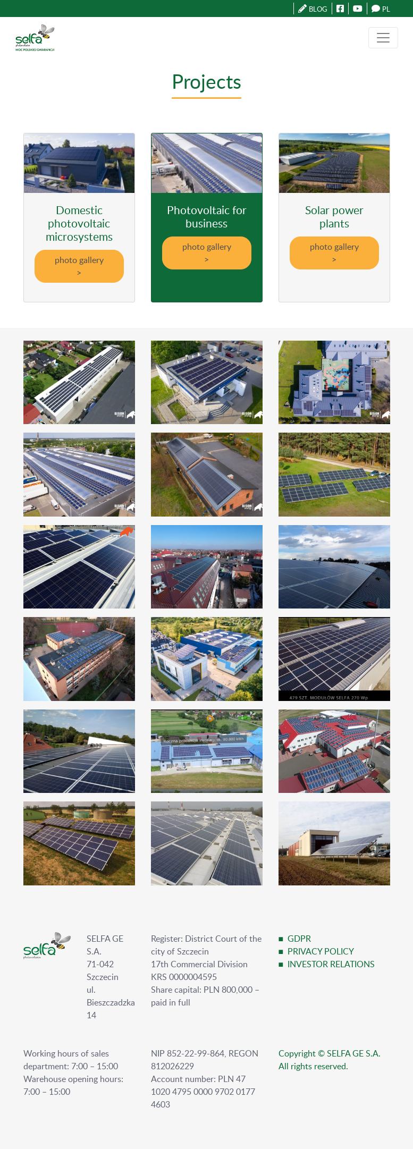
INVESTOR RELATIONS (331, 964)
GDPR (299, 938)
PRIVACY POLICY (321, 951)
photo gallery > (79, 266)
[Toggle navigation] (383, 37)
